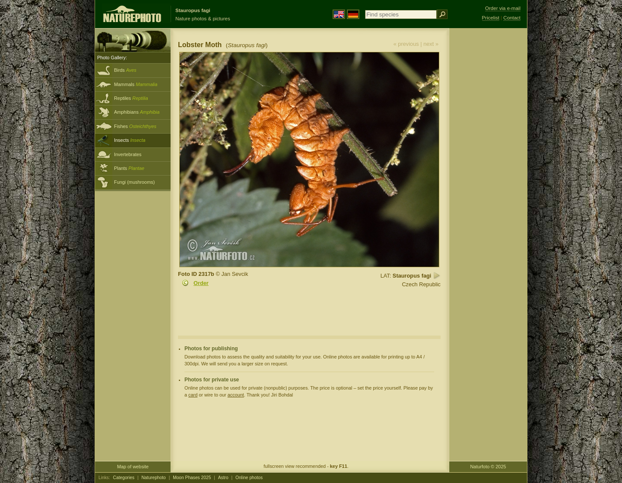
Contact (511, 17)
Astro (223, 477)
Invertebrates (127, 154)
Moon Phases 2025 (192, 477)
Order (201, 283)
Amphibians (136, 112)
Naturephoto (153, 477)
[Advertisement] (488, 166)
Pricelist (490, 17)
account (236, 394)
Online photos (249, 477)
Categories (124, 477)
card (192, 394)
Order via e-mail (502, 8)
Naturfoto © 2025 (488, 466)
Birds (125, 70)
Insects (130, 140)
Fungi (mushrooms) (134, 182)
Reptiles (131, 98)
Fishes (135, 126)
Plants (129, 168)
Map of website (133, 466)
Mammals (135, 84)
